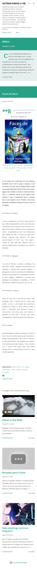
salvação (5, 372)
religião (25, 370)
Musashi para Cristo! (13, 472)
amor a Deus (16, 367)
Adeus (5, 41)
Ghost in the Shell (12, 420)
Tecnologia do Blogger (18, 563)
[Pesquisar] (29, 3)
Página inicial (6, 32)
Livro (13, 370)
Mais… (18, 32)
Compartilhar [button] (7, 77)
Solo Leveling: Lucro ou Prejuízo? (15, 529)
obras (18, 370)
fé (23, 367)
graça (27, 367)
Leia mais (32, 438)
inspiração (6, 370)
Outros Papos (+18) (14, 3)
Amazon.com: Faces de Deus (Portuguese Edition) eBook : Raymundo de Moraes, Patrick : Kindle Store (18, 167)
